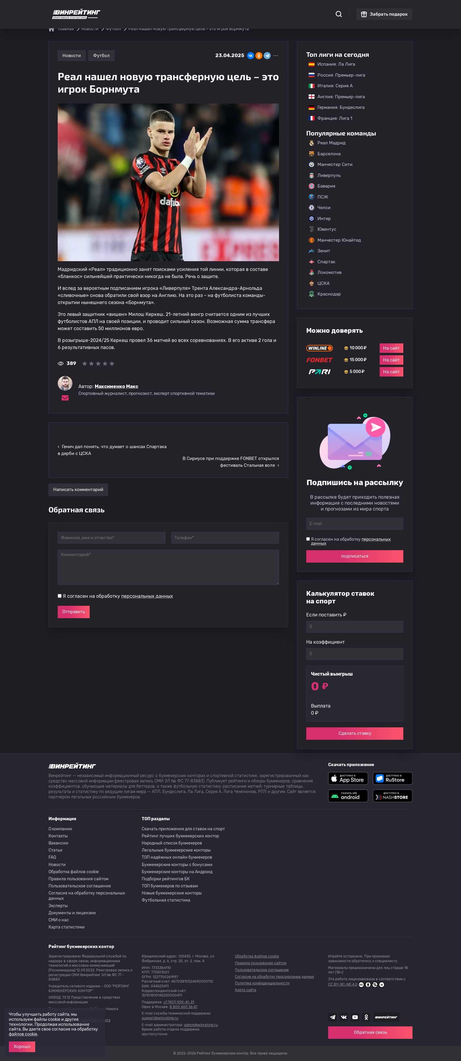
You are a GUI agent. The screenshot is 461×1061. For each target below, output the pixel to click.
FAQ (52, 857)
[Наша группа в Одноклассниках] (366, 1017)
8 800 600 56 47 (183, 1007)
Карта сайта (245, 990)
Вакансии (58, 843)
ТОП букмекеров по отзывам (170, 886)
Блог (249, 9)
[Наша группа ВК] (343, 1017)
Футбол (101, 55)
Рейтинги (160, 9)
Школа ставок (298, 9)
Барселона (325, 154)
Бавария (322, 186)
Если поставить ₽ (326, 615)
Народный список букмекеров (172, 843)
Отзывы (269, 9)
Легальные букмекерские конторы (176, 850)
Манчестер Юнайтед (335, 240)
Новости (71, 55)
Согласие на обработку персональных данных (87, 896)
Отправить (73, 588)
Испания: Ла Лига (332, 64)
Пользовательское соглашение (80, 886)
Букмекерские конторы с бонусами (177, 864)
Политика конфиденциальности (262, 983)
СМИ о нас (59, 920)
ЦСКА (319, 283)
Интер (320, 219)
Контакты (58, 836)
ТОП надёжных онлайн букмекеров (177, 857)
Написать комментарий (78, 466)
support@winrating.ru (160, 1018)
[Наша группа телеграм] (332, 1017)
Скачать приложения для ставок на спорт (183, 828)
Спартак (322, 262)
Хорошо (22, 1046)
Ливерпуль (325, 175)
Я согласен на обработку (118, 572)
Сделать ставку (355, 733)
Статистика (131, 9)
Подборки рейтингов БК (166, 878)
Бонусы (184, 9)
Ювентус (322, 229)
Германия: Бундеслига (334, 107)
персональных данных (147, 572)
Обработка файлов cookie (74, 871)
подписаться (354, 556)
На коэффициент (325, 642)
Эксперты (58, 905)
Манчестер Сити (330, 164)
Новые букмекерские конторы (172, 893)
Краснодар (325, 294)
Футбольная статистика (166, 900)
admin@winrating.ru (201, 1025)
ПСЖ (318, 197)
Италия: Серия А (328, 85)
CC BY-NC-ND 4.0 (356, 985)
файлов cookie (23, 1034)
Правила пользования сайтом (79, 878)
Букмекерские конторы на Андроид (177, 871)
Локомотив (325, 272)
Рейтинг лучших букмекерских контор (180, 836)
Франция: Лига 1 (327, 118)
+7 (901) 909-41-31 (178, 1002)
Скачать (229, 9)
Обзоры (206, 9)
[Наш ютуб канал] (355, 1017)
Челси (320, 208)
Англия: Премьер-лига (334, 96)
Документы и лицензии (72, 912)
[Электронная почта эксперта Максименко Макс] (65, 397)
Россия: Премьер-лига (334, 75)
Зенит (319, 251)
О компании (60, 828)
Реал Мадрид (327, 143)
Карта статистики (67, 927)
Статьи (55, 850)
